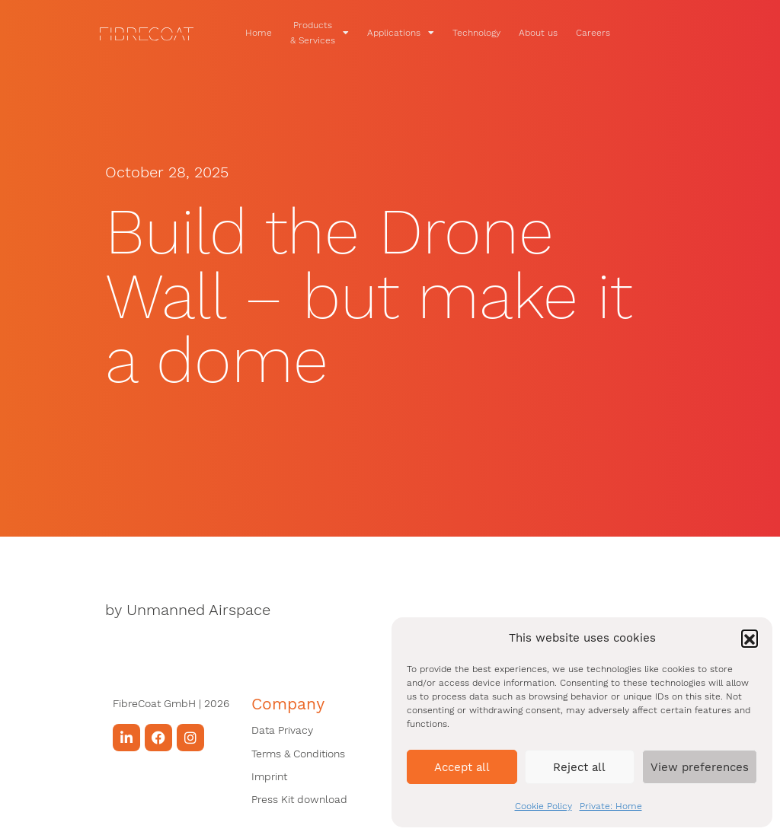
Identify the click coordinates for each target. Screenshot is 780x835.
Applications (421, 33)
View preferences (700, 767)
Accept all (462, 767)
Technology (497, 32)
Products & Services (340, 33)
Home (279, 32)
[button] (749, 637)
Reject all (579, 767)
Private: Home (611, 806)
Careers (613, 32)
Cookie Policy (543, 806)
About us (558, 32)
